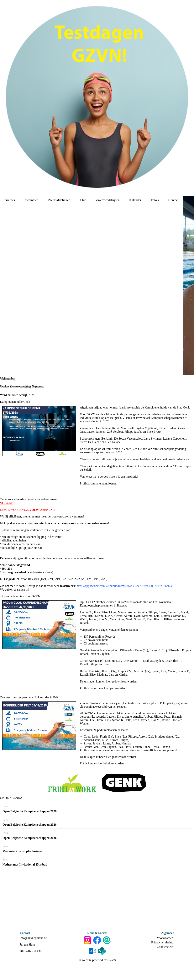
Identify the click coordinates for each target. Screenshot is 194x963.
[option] (188, 285)
